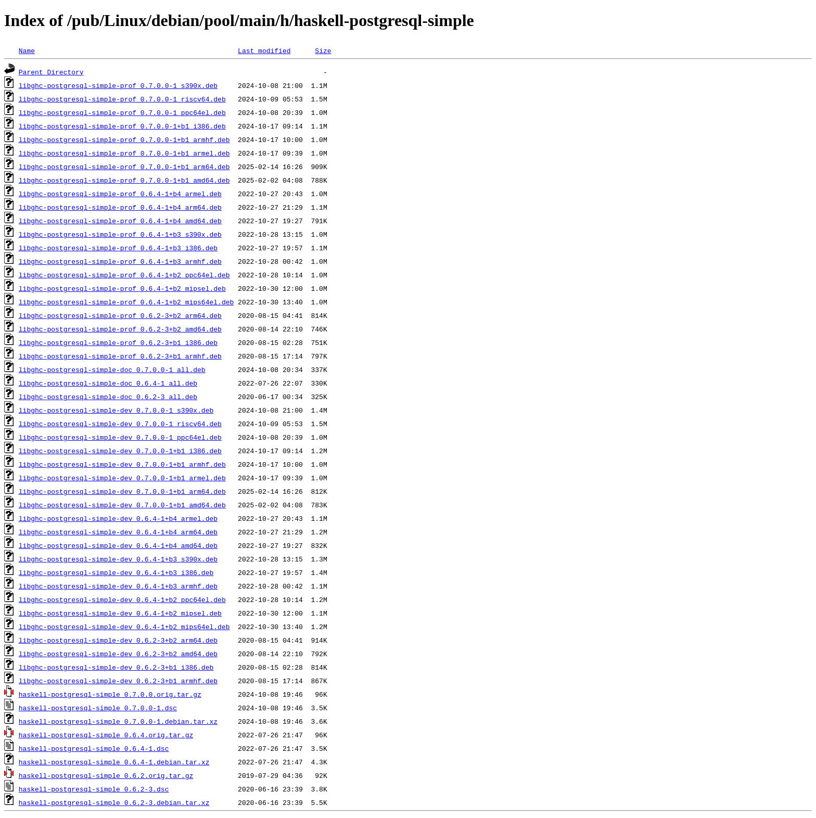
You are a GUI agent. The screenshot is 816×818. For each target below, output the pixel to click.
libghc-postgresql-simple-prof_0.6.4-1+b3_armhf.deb (120, 261)
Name (27, 50)
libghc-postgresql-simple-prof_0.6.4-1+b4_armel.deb (120, 193)
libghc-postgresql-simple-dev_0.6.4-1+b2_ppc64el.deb (122, 599)
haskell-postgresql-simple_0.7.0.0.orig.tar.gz (110, 694)
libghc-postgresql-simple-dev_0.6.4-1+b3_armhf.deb (118, 586)
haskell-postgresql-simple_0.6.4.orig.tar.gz (106, 734)
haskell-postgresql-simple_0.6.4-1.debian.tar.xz (114, 761)
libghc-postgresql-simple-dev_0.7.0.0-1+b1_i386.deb (120, 450)
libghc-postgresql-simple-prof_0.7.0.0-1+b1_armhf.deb (124, 139)
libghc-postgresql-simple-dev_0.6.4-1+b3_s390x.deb (118, 559)
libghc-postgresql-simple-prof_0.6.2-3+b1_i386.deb (118, 342)
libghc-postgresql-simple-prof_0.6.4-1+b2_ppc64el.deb (124, 274)
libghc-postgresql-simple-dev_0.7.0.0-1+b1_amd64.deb (122, 504)
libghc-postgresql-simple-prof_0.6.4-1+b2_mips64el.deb (126, 301)
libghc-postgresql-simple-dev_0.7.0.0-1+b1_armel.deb (122, 477)
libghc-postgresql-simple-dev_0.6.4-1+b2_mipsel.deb (120, 613)
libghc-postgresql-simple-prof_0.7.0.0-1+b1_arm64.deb (124, 166)
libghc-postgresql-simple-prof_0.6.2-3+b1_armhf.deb (120, 356)
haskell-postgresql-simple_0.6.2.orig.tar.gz (106, 775)
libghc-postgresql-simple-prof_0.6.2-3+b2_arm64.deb (120, 315)
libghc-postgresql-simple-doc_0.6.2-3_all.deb (108, 396)
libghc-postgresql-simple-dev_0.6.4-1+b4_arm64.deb (118, 531)
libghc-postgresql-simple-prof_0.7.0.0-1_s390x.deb (118, 85)
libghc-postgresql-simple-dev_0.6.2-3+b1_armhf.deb (118, 680)
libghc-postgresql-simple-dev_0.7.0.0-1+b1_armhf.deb (122, 464)
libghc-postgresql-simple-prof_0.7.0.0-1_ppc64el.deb (122, 112)
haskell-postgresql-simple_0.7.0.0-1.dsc (98, 707)
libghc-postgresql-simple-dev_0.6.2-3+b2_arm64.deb (118, 640)
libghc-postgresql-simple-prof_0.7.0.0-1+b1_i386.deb (122, 126)
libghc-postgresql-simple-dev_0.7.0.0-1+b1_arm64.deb (122, 491)
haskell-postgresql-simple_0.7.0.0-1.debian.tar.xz (118, 721)
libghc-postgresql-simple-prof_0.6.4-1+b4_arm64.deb (120, 207)
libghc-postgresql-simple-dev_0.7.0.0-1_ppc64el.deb (120, 437)
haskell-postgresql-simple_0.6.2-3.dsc (94, 789)
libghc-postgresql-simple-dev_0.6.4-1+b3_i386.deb (116, 572)
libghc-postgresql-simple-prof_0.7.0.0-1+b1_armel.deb (124, 153)
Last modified (264, 50)
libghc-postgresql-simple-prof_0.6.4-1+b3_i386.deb (118, 247)
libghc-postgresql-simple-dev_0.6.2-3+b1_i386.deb (116, 667)
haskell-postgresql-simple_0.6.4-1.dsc (94, 748)
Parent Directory (51, 71)
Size (323, 50)
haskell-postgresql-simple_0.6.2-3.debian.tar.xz (114, 802)
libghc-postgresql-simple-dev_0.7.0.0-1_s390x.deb (116, 410)
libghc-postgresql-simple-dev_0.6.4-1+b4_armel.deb (118, 518)
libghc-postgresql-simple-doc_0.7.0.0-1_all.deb (112, 369)
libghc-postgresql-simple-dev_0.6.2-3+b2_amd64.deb (118, 653)
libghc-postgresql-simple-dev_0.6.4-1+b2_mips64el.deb (124, 626)
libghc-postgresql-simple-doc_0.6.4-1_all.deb (108, 383)
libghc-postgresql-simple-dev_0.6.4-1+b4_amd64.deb (118, 545)
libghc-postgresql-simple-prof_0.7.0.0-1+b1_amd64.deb (124, 180)
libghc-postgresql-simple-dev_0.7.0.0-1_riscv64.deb (120, 423)
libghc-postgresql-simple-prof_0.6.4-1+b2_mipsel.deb (122, 288)
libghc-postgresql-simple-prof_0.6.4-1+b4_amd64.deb (120, 220)
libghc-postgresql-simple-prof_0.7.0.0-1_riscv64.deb (122, 99)
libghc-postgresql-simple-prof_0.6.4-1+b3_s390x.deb (120, 234)
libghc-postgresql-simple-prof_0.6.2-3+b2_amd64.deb (120, 329)
